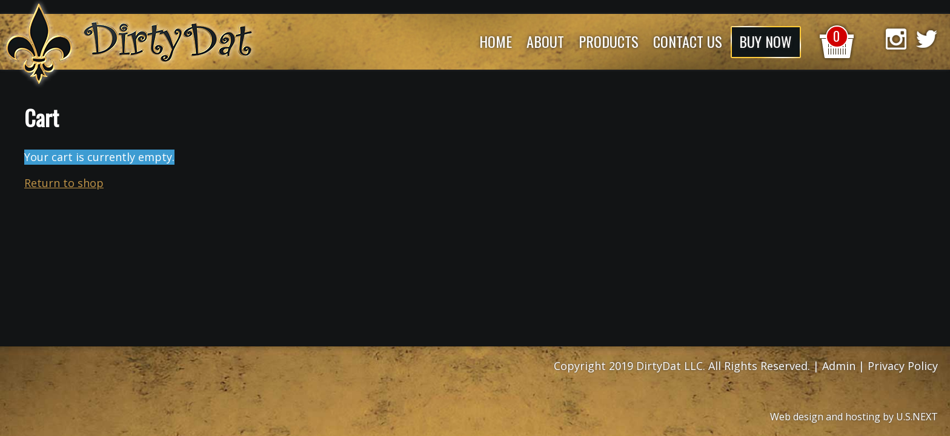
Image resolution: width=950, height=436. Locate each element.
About (545, 41)
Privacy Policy (903, 365)
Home (495, 41)
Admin (838, 365)
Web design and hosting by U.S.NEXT (854, 416)
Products (609, 41)
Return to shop (64, 183)
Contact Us (687, 41)
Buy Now (765, 41)
